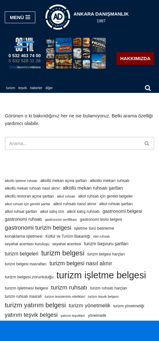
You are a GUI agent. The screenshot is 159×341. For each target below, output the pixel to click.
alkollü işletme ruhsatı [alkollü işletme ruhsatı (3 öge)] (21, 181)
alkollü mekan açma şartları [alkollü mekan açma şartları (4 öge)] (63, 180)
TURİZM (10, 88)
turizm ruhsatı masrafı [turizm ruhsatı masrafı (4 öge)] (23, 296)
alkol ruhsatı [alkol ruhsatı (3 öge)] (66, 196)
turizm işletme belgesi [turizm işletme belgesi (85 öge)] (101, 275)
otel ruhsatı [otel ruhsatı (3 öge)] (101, 236)
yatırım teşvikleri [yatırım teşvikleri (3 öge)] (72, 315)
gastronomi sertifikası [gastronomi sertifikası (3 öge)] (61, 219)
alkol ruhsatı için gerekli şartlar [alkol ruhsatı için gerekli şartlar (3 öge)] (27, 204)
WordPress (87, 327)
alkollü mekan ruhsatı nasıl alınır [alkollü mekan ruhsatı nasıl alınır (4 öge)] (32, 188)
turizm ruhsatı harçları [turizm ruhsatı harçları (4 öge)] (109, 288)
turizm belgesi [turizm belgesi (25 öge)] (63, 253)
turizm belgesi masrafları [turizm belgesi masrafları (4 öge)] (25, 264)
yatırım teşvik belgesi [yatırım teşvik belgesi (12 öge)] (31, 315)
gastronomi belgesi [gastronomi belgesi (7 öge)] (122, 211)
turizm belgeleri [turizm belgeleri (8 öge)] (21, 253)
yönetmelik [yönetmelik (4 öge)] (97, 315)
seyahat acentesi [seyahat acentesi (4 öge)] (66, 244)
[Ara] (148, 88)
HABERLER (36, 88)
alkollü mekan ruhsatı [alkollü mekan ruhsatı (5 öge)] (110, 180)
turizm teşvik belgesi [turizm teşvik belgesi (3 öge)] (103, 296)
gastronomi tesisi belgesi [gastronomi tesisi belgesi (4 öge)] (101, 219)
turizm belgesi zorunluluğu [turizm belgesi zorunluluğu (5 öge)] (29, 277)
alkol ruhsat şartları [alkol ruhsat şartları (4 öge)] (21, 211)
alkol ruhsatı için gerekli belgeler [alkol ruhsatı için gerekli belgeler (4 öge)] (105, 196)
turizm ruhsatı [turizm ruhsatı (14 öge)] (69, 287)
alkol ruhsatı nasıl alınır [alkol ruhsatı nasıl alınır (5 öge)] (75, 203)
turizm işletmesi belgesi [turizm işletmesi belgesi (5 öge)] (26, 288)
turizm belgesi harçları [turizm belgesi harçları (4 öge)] (106, 254)
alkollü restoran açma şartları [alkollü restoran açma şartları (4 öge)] (29, 196)
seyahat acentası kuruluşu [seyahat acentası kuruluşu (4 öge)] (27, 244)
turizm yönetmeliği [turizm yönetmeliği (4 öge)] (128, 306)
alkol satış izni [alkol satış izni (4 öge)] (52, 211)
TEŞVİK (22, 88)
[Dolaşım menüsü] (20, 17)
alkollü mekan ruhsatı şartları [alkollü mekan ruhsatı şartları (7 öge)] (93, 188)
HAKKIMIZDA (135, 58)
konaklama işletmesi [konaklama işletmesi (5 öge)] (24, 236)
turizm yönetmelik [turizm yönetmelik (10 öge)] (89, 306)
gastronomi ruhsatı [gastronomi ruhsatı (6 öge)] (23, 219)
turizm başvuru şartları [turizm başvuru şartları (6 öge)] (106, 243)
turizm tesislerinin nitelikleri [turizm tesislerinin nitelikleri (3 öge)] (65, 296)
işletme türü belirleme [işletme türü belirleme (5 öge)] (94, 228)
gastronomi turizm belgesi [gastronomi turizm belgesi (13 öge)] (38, 227)
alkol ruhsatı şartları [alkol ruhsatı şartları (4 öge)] (116, 204)
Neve (65, 327)
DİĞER (49, 88)
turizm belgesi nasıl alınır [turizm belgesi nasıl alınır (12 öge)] (81, 263)
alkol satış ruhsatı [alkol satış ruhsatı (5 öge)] (83, 211)
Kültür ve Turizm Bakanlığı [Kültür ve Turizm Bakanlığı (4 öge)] (67, 236)
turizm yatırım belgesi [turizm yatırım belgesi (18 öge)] (35, 305)
